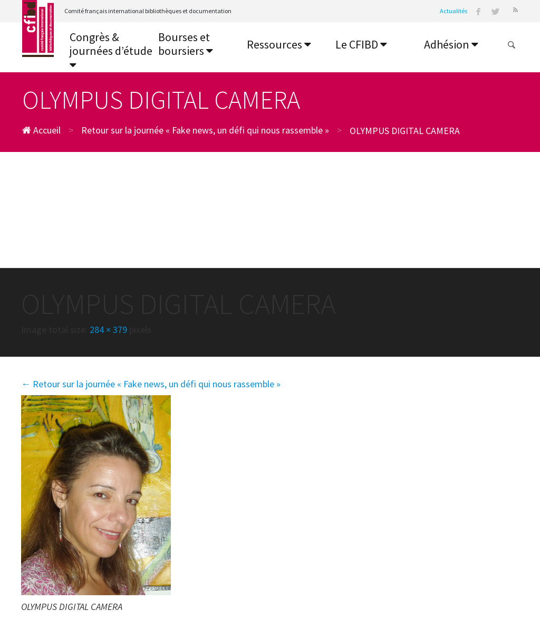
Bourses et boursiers (185, 44)
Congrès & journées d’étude (111, 50)
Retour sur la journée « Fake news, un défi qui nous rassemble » (205, 130)
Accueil (41, 130)
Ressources (279, 44)
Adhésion (451, 44)
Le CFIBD (361, 44)
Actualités (453, 11)
